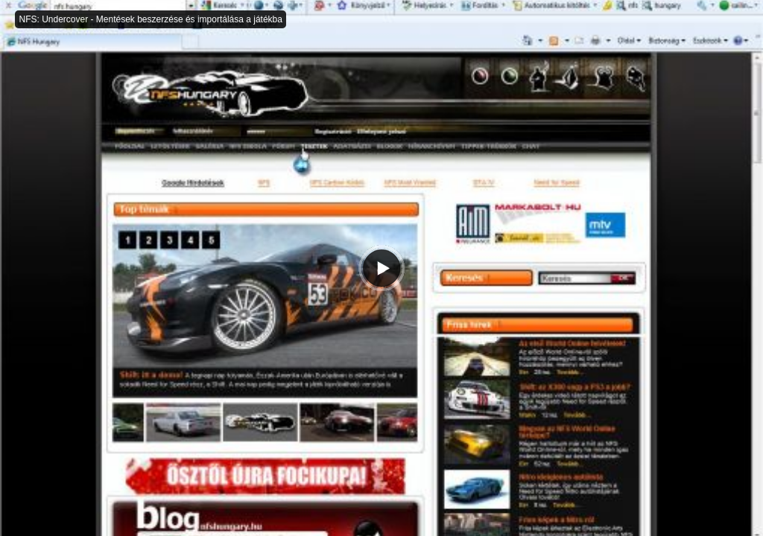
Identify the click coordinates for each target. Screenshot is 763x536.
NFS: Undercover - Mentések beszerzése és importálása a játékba (150, 19)
